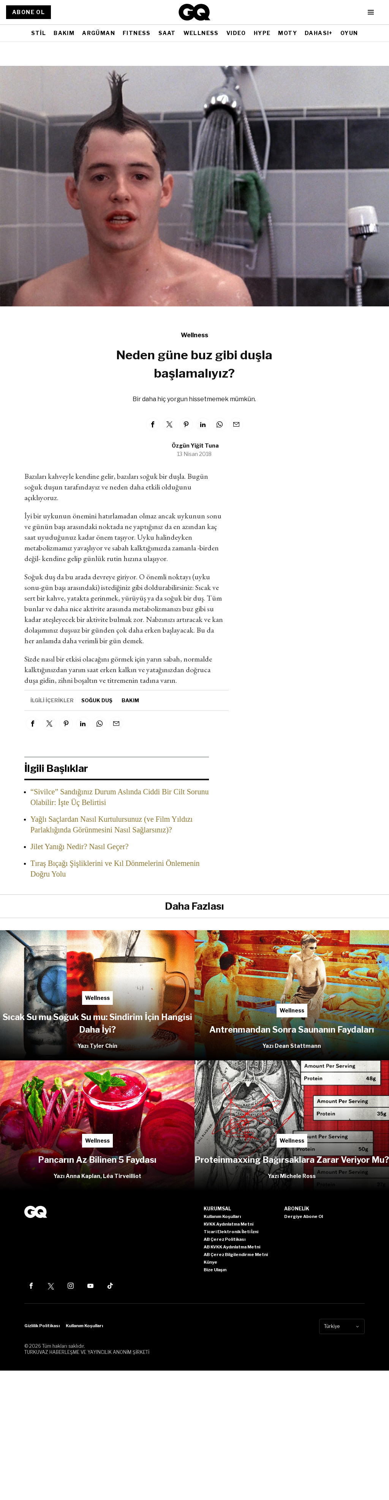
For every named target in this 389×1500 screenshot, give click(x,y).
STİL (38, 33)
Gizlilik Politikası (42, 1325)
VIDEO (236, 33)
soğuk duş (96, 700)
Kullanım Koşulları (84, 1325)
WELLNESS (201, 33)
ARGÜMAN (98, 33)
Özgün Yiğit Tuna (195, 445)
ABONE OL (28, 12)
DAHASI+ (319, 33)
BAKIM (64, 33)
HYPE (262, 33)
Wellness (194, 335)
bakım (130, 700)
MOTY (287, 33)
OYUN (349, 33)
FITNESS (137, 33)
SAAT (167, 33)
